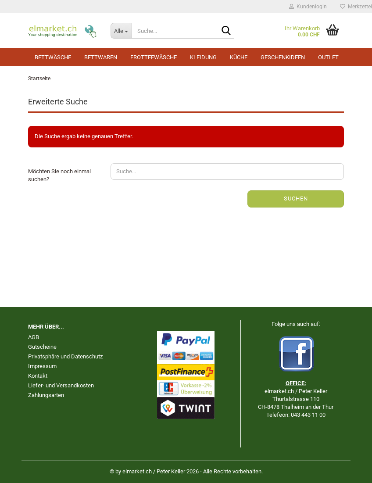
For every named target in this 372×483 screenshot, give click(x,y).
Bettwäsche (53, 57)
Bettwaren (100, 57)
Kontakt (37, 375)
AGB (33, 337)
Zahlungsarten (46, 395)
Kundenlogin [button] (308, 7)
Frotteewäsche (153, 57)
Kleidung (203, 57)
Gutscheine (42, 346)
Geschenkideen (283, 57)
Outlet (328, 57)
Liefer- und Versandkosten (61, 385)
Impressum (42, 366)
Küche (238, 57)
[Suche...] (121, 31)
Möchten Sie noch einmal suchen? (59, 175)
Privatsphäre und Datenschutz (65, 356)
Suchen (296, 198)
